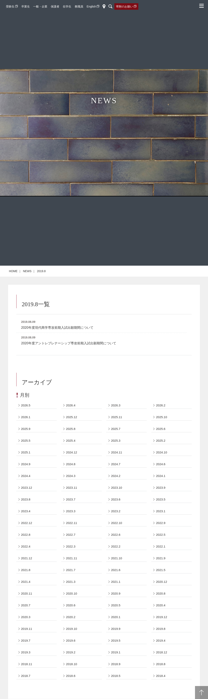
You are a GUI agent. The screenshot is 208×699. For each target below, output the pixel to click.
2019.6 (70, 640)
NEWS (27, 271)
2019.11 (26, 628)
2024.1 (160, 476)
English (91, 6)
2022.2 (115, 546)
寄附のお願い (124, 6)
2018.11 (26, 664)
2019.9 (115, 628)
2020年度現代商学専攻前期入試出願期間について (57, 327)
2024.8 (70, 464)
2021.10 (116, 558)
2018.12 (161, 652)
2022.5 (160, 534)
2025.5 (25, 440)
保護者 (55, 6)
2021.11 (71, 558)
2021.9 (160, 558)
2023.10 (116, 487)
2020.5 (115, 605)
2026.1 (25, 417)
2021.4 (25, 581)
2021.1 (115, 581)
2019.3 (25, 652)
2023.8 (25, 499)
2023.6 (115, 499)
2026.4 (70, 405)
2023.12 (26, 487)
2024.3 (70, 476)
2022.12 (26, 523)
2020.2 (70, 617)
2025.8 (70, 429)
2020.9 (115, 593)
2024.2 (115, 476)
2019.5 (115, 640)
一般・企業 (40, 6)
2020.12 (161, 581)
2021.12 (26, 558)
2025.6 (160, 429)
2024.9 (25, 464)
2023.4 (25, 511)
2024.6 (160, 464)
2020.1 (115, 617)
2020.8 (160, 593)
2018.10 (71, 664)
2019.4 (160, 640)
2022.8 (25, 534)
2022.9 (160, 523)
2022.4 (25, 546)
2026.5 (25, 405)
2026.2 (160, 405)
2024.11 (116, 452)
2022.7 (70, 534)
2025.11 (116, 417)
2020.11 (26, 593)
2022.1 (160, 546)
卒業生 (25, 6)
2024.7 (115, 464)
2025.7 (115, 429)
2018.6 (70, 676)
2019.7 (25, 640)
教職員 (79, 6)
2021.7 (70, 570)
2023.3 (70, 511)
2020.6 (70, 605)
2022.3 (70, 546)
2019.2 (70, 652)
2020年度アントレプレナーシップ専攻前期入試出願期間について (68, 343)
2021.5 (160, 570)
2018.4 (160, 676)
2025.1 (25, 452)
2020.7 (25, 605)
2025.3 (115, 440)
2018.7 (25, 676)
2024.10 (161, 452)
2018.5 (115, 676)
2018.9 (115, 664)
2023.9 (160, 487)
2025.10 (161, 417)
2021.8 (25, 570)
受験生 (10, 6)
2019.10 (71, 628)
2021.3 (70, 581)
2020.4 (160, 605)
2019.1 (115, 652)
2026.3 (115, 405)
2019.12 (161, 617)
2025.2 (160, 440)
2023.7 (70, 499)
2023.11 (71, 487)
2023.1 (160, 511)
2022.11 (71, 523)
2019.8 (160, 628)
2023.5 (160, 499)
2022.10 (116, 523)
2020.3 (25, 617)
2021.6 (115, 570)
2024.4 (25, 476)
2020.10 (71, 593)
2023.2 (115, 511)
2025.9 (25, 429)
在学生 (67, 6)
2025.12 (71, 417)
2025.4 (70, 440)
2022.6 (115, 534)
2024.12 (71, 452)
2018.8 (160, 664)
